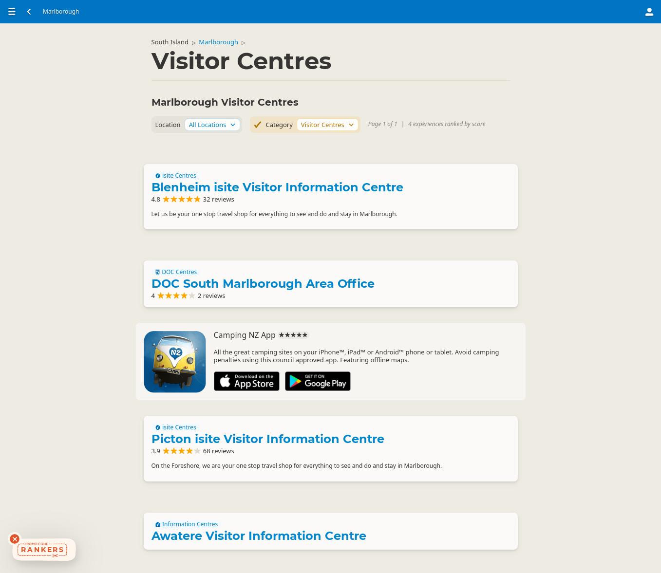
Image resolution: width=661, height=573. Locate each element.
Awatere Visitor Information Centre (258, 536)
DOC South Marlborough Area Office (263, 284)
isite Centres (175, 176)
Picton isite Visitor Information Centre (267, 439)
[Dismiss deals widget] (14, 539)
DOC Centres (176, 272)
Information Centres (186, 524)
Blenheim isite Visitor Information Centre (277, 187)
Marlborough (218, 41)
